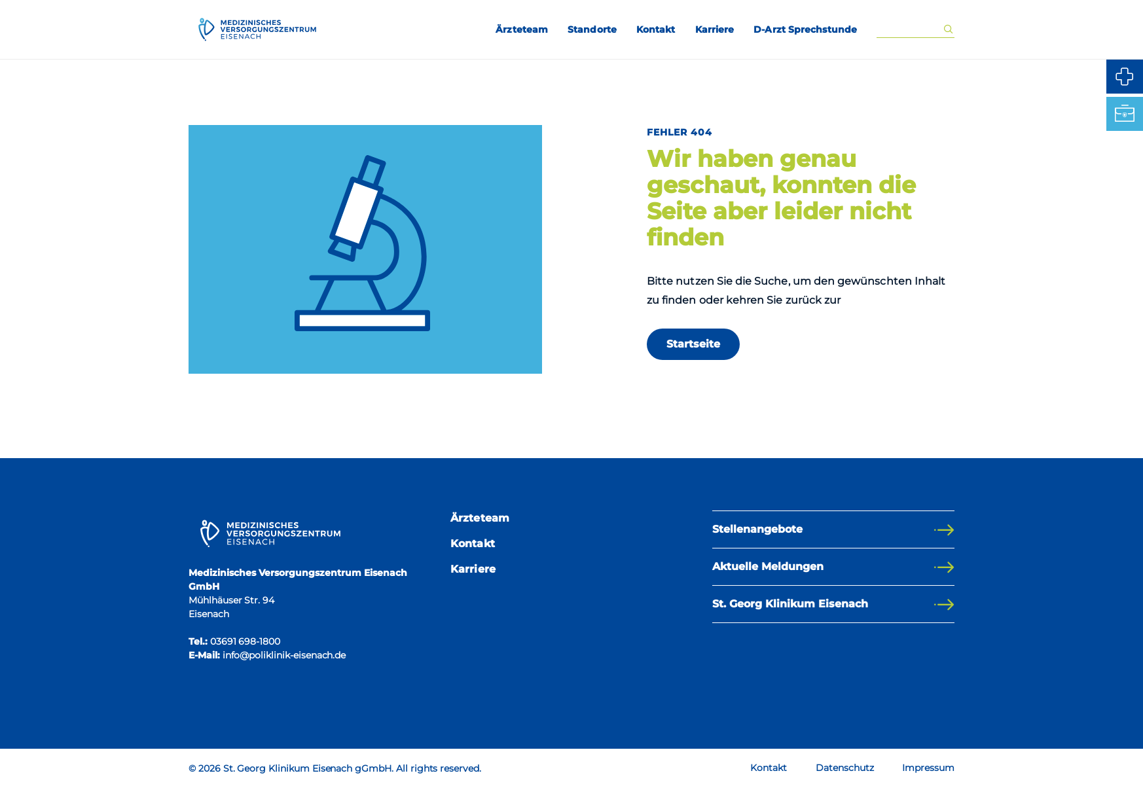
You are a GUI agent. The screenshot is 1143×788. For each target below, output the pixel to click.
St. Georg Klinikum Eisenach (790, 604)
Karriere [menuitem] (715, 29)
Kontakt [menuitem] (656, 29)
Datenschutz (844, 768)
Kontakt (472, 543)
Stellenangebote (757, 529)
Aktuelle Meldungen (768, 566)
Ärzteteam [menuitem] (522, 29)
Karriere (473, 569)
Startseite (693, 344)
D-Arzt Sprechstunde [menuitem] (805, 29)
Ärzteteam (479, 518)
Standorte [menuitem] (592, 29)
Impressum (928, 768)
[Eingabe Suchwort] (909, 30)
